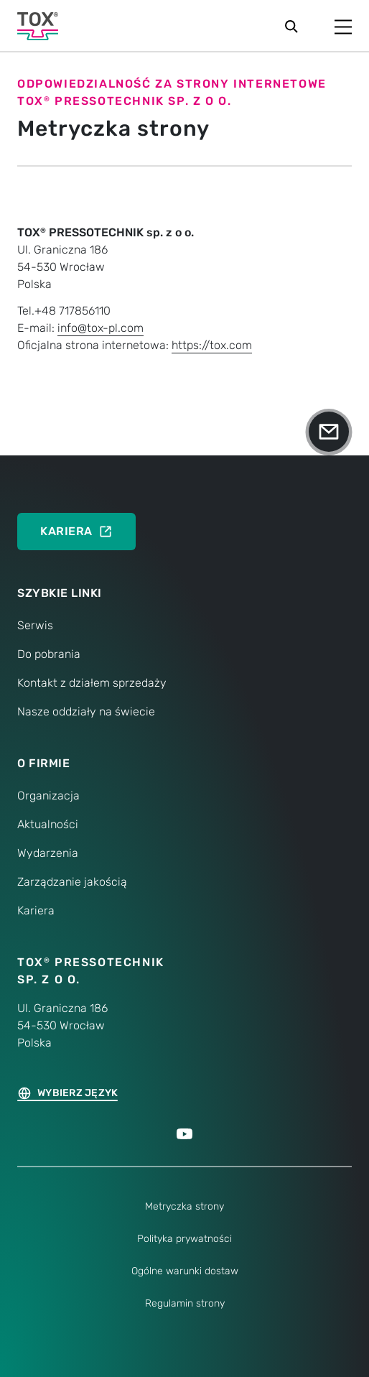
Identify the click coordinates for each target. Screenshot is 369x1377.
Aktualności (47, 824)
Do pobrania (48, 654)
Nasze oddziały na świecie (86, 711)
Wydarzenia (47, 853)
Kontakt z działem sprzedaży (92, 683)
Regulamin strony (185, 1303)
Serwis (35, 625)
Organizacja (48, 795)
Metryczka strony (184, 1206)
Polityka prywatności (184, 1239)
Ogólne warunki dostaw (184, 1271)
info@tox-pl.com (100, 328)
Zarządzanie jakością (72, 882)
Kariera (36, 910)
